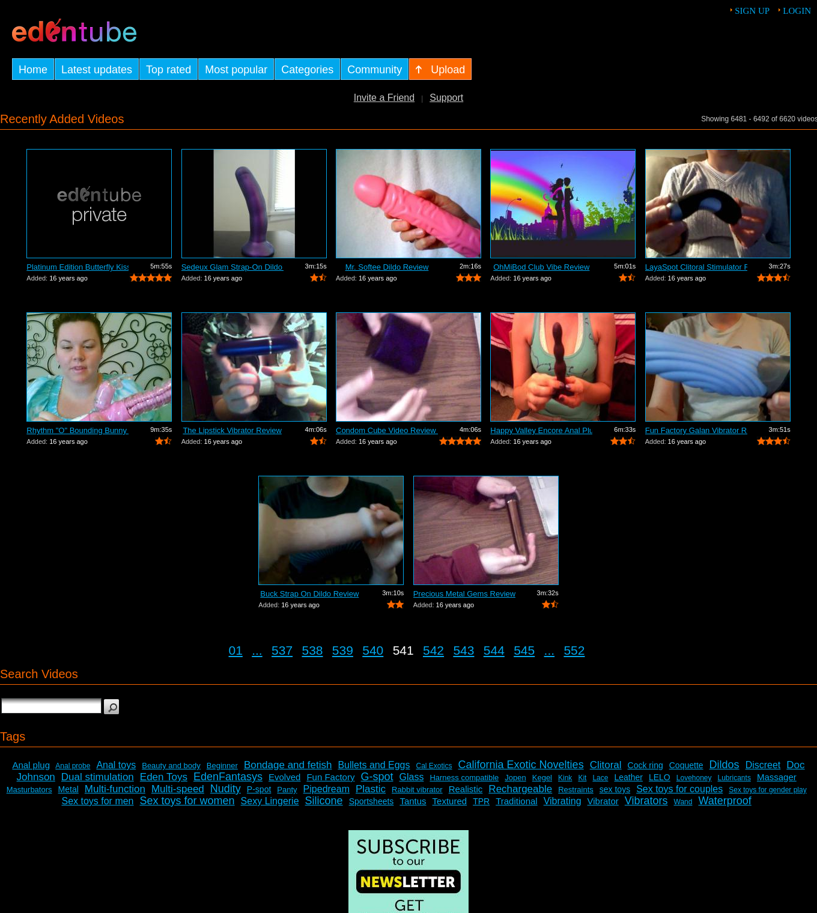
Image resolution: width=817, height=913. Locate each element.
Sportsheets (371, 801)
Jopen (515, 777)
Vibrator (603, 801)
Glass (411, 777)
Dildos (724, 765)
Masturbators (29, 789)
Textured (450, 801)
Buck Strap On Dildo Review (309, 593)
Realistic (466, 789)
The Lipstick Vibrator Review (232, 430)
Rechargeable (520, 789)
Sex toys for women (187, 801)
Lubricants (734, 778)
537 (282, 650)
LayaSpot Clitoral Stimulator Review (696, 266)
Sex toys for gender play (767, 790)
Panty (287, 789)
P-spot (259, 789)
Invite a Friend (384, 98)
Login (797, 11)
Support (446, 98)
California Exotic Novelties (521, 765)
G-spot (376, 777)
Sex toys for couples (679, 789)
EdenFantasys (228, 777)
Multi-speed (177, 789)
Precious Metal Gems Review (464, 593)
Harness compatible (464, 777)
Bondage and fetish (288, 765)
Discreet (763, 765)
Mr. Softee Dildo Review (387, 266)
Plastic (371, 789)
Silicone (324, 801)
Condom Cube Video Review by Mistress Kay (387, 430)
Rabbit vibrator (417, 789)
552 (574, 650)
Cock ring (645, 765)
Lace (600, 778)
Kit (582, 778)
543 (463, 650)
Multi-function (115, 789)
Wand (683, 802)
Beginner (222, 765)
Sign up (752, 11)
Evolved (284, 777)
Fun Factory (330, 777)
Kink (565, 778)
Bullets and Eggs (374, 765)
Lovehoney (694, 778)
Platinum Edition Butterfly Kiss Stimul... (77, 266)
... (257, 650)
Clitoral (606, 765)
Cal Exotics (434, 766)
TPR (481, 801)
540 (372, 650)
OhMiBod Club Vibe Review (541, 266)
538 (312, 650)
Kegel (542, 777)
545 (524, 650)
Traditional (516, 801)
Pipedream (326, 789)
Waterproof (724, 801)
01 (236, 650)
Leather (628, 777)
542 (433, 650)
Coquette (686, 765)
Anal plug (31, 765)
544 (494, 650)
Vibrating (563, 801)
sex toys (615, 789)
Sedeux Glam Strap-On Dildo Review (232, 266)
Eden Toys (163, 777)
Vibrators (646, 801)
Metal (68, 789)
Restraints (576, 789)
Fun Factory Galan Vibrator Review (696, 430)
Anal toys (116, 765)
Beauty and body (171, 765)
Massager (777, 777)
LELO (659, 777)
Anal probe (72, 766)
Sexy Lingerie (270, 801)
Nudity (225, 789)
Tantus (412, 801)
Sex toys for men (97, 801)
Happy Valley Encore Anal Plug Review (541, 430)
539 (342, 650)
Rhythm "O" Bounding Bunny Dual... (77, 430)
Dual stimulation (97, 777)
